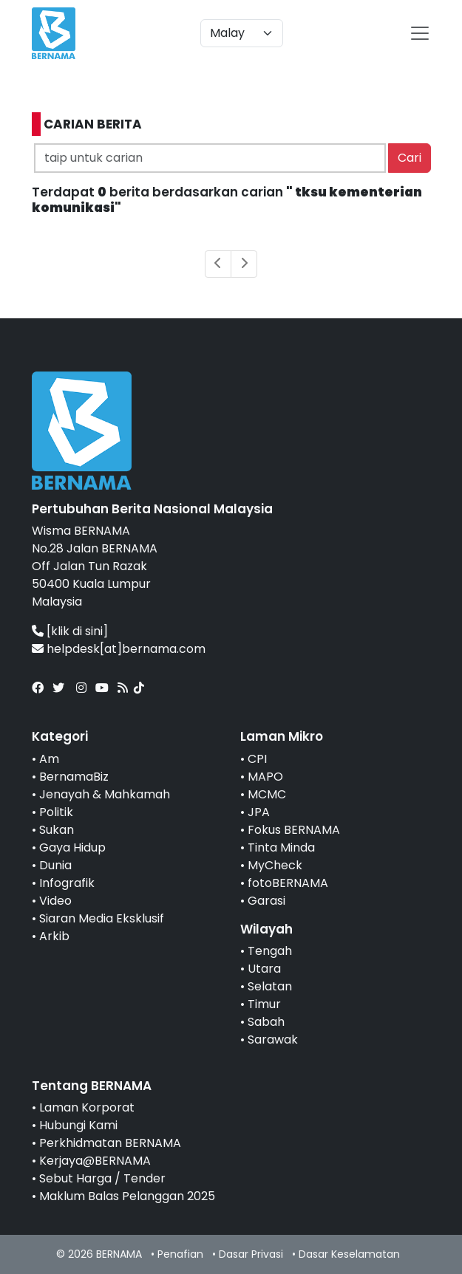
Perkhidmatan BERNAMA (110, 1142)
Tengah (270, 950)
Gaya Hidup (72, 847)
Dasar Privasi (251, 1254)
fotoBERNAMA (288, 882)
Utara (264, 968)
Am (49, 758)
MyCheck (275, 865)
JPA (259, 812)
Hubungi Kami (78, 1125)
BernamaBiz (74, 776)
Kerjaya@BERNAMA (95, 1160)
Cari (409, 157)
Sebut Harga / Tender (102, 1178)
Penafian (180, 1254)
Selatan (270, 986)
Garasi (266, 900)
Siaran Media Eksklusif (101, 918)
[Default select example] (241, 33)
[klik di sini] (77, 631)
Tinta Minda (281, 847)
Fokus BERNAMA (294, 829)
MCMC (267, 794)
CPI (257, 758)
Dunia (55, 865)
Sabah (266, 1021)
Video (55, 900)
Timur (264, 1004)
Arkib (54, 936)
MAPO (265, 776)
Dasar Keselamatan (349, 1254)
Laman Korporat (87, 1107)
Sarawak (273, 1039)
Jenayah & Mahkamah (104, 794)
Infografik (67, 882)
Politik (56, 812)
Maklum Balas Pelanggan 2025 (127, 1196)
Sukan (56, 829)
